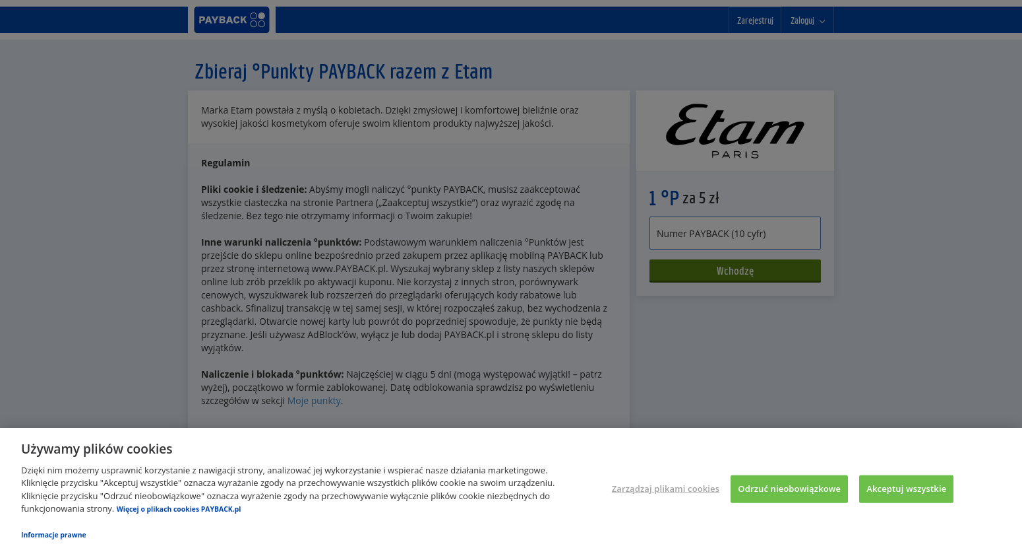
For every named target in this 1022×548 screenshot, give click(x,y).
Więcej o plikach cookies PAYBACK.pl (179, 509)
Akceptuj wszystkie (906, 489)
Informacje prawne (53, 534)
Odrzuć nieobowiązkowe (789, 489)
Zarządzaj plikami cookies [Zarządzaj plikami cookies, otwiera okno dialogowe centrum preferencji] (665, 489)
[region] (511, 488)
